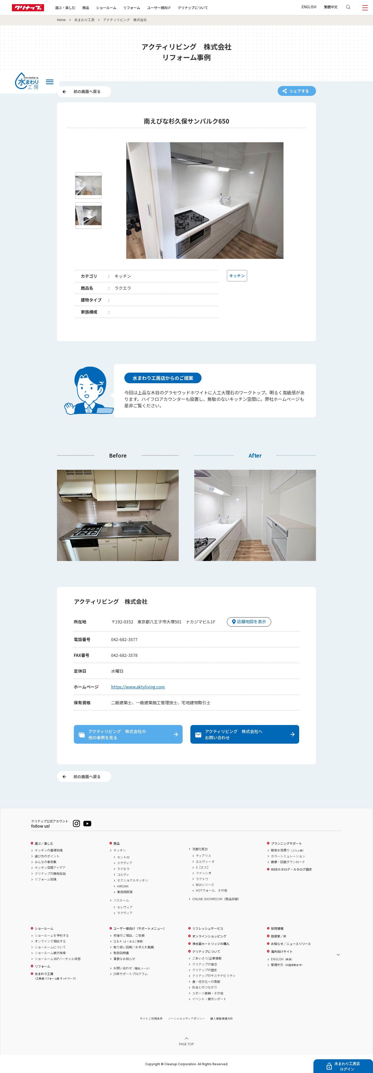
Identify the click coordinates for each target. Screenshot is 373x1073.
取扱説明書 (121, 953)
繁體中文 (331, 6)
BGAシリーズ (205, 885)
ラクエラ (123, 869)
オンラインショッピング (209, 936)
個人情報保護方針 (221, 1018)
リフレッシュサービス (207, 928)
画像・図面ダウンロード (288, 862)
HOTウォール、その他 (211, 890)
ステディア (124, 863)
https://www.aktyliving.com (138, 687)
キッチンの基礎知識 (49, 850)
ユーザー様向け (159, 7)
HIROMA (122, 886)
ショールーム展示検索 (50, 953)
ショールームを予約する (52, 935)
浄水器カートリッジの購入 (210, 944)
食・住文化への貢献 (206, 981)
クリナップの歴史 (204, 970)
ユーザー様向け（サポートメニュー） (139, 928)
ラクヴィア (125, 913)
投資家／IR (278, 936)
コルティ (123, 874)
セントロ (123, 857)
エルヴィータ (205, 861)
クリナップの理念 (204, 964)
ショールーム (106, 7)
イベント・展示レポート (209, 999)
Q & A (129, 941)
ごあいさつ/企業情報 (206, 958)
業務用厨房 (125, 892)
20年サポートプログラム (130, 974)
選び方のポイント (47, 856)
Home (61, 20)
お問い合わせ (132, 968)
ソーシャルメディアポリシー (186, 1018)
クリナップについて (193, 7)
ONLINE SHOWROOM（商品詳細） (216, 899)
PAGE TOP (186, 1043)
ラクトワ (202, 879)
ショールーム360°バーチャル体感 (58, 959)
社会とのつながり (204, 987)
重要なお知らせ (124, 959)
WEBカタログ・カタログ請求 (291, 869)
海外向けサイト (282, 951)
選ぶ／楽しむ (44, 843)
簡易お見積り (288, 850)
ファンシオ (203, 873)
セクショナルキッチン (132, 880)
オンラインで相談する (50, 941)
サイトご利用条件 (151, 1018)
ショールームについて (50, 947)
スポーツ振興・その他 (207, 993)
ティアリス (203, 856)
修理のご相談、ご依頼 (129, 935)
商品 (116, 843)
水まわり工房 (84, 20)
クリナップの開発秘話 (50, 873)
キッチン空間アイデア (50, 867)
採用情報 (277, 928)
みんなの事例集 (45, 862)
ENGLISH (309, 6)
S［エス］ (203, 867)
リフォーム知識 (45, 879)
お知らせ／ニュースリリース (291, 944)
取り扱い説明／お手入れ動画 (133, 947)
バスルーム (121, 900)
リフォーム (131, 7)
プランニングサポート (286, 843)
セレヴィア (125, 907)
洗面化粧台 (200, 849)
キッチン (119, 850)
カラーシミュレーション (288, 856)
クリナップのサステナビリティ (213, 975)
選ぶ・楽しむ (65, 7)
